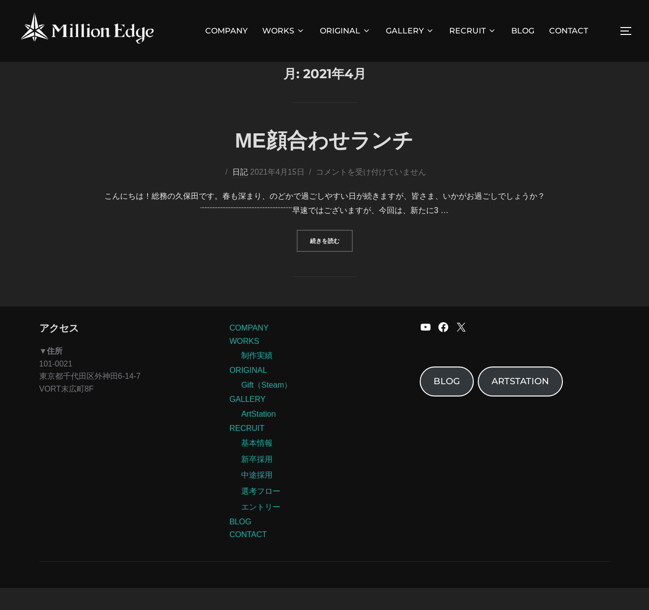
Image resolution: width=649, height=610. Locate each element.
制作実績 (257, 378)
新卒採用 (257, 481)
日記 (240, 194)
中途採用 (257, 497)
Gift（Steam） (266, 407)
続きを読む (331, 262)
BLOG (522, 30)
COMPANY (226, 30)
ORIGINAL (345, 30)
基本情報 (257, 465)
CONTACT (568, 30)
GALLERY (410, 30)
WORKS (283, 30)
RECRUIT (472, 30)
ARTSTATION (520, 403)
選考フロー (260, 513)
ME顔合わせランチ (324, 163)
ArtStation (258, 436)
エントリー (260, 529)
